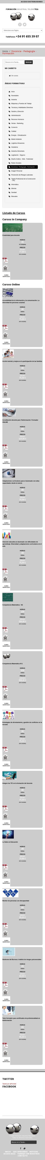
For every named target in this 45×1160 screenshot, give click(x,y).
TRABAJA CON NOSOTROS (28, 1154)
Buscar (29, 62)
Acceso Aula (9, 1154)
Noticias (34, 1152)
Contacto (22, 1156)
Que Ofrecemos (20, 1152)
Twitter (24, 24)
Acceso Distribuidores (32, 1)
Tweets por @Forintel (9, 1084)
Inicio (5, 51)
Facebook (20, 24)
